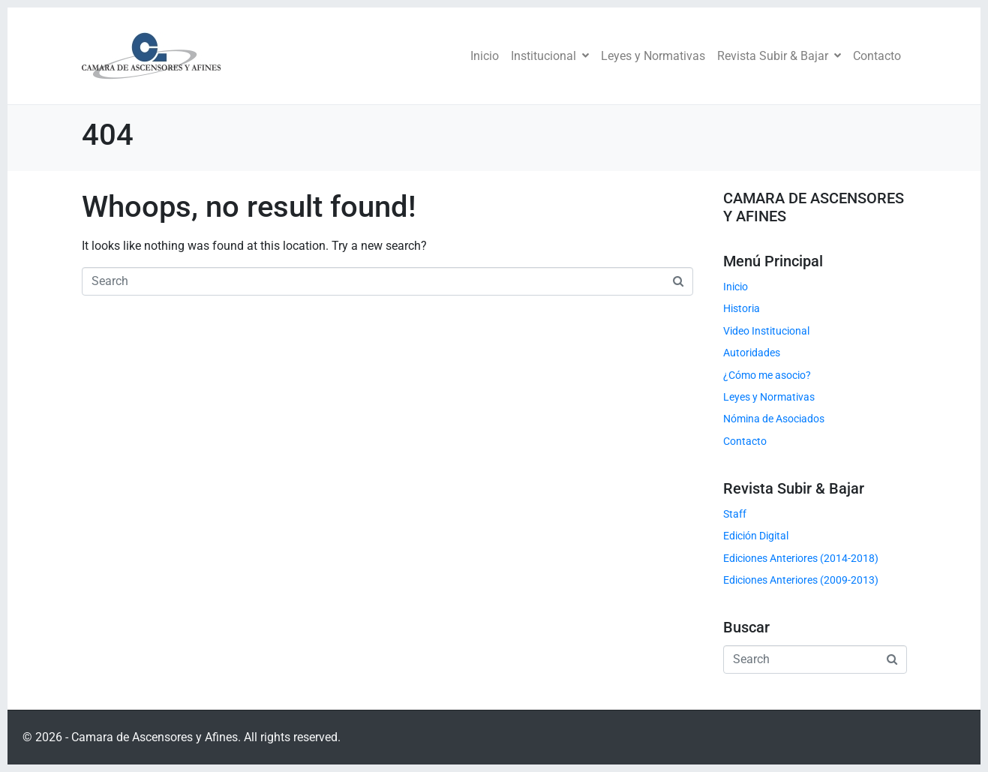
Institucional (550, 56)
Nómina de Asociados (773, 419)
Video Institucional (766, 331)
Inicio (484, 56)
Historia (741, 308)
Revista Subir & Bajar (779, 56)
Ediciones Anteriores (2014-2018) (800, 558)
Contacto (877, 56)
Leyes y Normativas (653, 56)
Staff (734, 514)
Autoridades (751, 353)
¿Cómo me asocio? (767, 375)
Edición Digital (755, 536)
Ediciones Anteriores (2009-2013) (800, 580)
